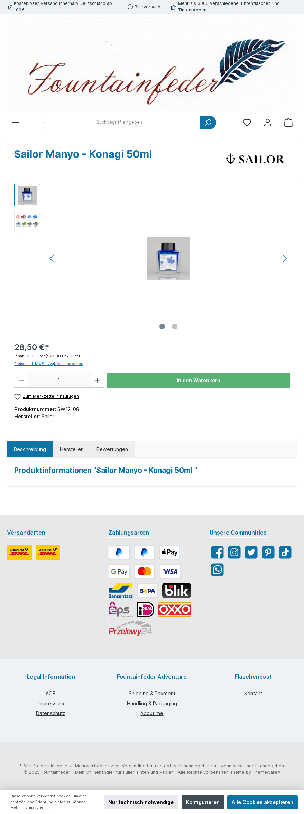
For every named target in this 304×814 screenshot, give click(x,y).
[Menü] (15, 122)
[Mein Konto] (267, 122)
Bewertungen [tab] (112, 449)
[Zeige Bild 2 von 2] (174, 326)
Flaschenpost (253, 676)
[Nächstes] (284, 258)
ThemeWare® (266, 772)
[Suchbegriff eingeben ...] (121, 122)
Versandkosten (138, 765)
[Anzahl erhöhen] (97, 380)
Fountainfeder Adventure (152, 676)
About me (151, 713)
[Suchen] (208, 122)
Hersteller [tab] (71, 449)
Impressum (51, 703)
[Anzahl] (59, 380)
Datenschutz (50, 713)
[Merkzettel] (247, 122)
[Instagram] (234, 552)
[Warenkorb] (288, 122)
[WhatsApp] (217, 570)
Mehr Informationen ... (30, 807)
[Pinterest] (268, 552)
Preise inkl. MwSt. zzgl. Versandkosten (48, 363)
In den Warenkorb (198, 380)
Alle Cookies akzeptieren (262, 802)
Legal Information (51, 676)
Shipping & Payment (152, 693)
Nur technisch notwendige (141, 802)
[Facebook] (217, 552)
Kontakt (253, 693)
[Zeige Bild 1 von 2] (162, 326)
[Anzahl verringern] (21, 380)
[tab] (30, 449)
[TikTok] (285, 552)
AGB (51, 693)
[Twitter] (251, 552)
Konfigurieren (203, 802)
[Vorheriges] (52, 258)
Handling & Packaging (152, 703)
